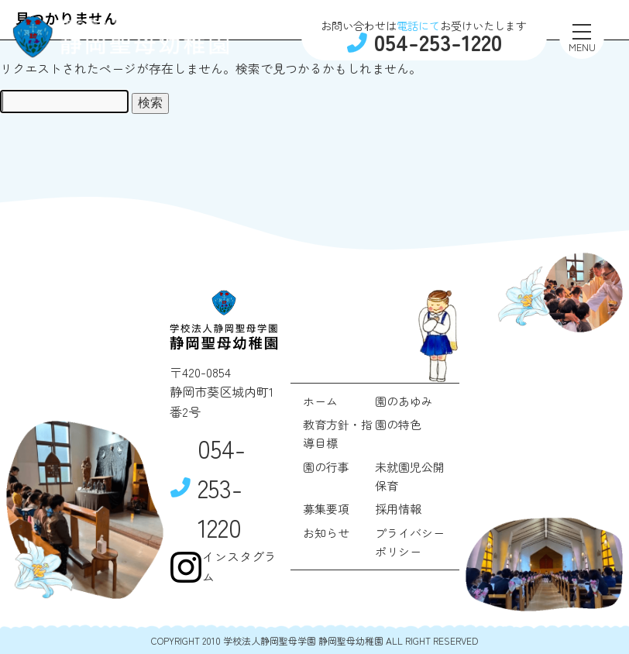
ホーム (320, 401)
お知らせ (326, 533)
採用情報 (398, 509)
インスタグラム (223, 566)
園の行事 (326, 467)
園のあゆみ (404, 401)
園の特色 (398, 424)
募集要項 (326, 509)
